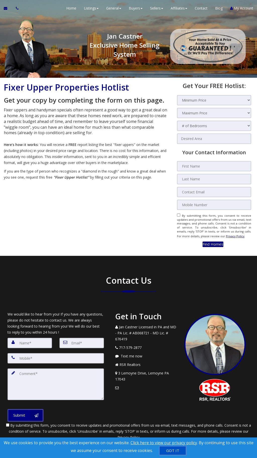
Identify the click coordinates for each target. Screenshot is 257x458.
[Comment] (56, 379)
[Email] (81, 339)
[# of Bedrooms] (214, 126)
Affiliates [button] (179, 10)
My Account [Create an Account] (241, 10)
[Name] (30, 339)
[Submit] (25, 410)
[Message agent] (146, 353)
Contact (201, 10)
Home (71, 10)
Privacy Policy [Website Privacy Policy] (235, 234)
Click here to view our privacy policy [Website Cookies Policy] (164, 442)
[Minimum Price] (214, 100)
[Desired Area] (214, 138)
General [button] (113, 10)
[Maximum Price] (214, 113)
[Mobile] (56, 354)
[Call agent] (16, 10)
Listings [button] (91, 10)
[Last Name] (214, 178)
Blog (219, 10)
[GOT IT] (172, 450)
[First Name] (214, 166)
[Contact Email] (214, 191)
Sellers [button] (156, 10)
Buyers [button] (136, 10)
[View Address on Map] (146, 373)
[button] (213, 241)
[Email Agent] (8, 10)
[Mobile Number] (214, 203)
